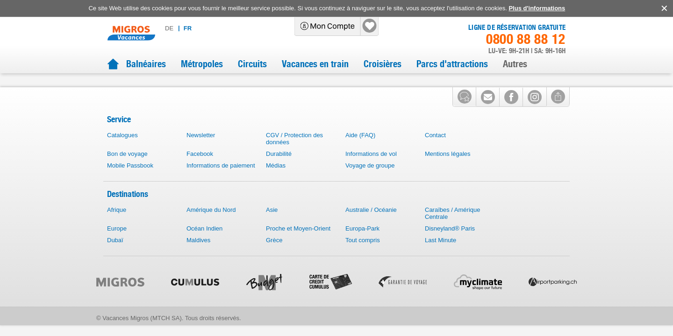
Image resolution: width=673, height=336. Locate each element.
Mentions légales (448, 168)
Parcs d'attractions (452, 64)
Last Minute (440, 254)
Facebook (199, 168)
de (199, 28)
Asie (272, 224)
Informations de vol (371, 168)
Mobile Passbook (130, 179)
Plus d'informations (536, 8)
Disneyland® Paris (450, 242)
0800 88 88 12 (526, 39)
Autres (515, 64)
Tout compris (362, 254)
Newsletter (200, 149)
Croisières (382, 64)
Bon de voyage (127, 168)
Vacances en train (315, 64)
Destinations (127, 208)
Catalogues (122, 149)
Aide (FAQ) (360, 149)
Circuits (252, 64)
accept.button (663, 8)
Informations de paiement (220, 179)
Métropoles (202, 64)
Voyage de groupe (370, 179)
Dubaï (115, 254)
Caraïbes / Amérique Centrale (452, 228)
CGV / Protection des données (294, 153)
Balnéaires (146, 64)
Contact (435, 149)
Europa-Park (362, 242)
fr (218, 28)
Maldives (198, 254)
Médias (276, 179)
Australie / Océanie (371, 224)
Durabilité (279, 168)
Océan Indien (204, 242)
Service (119, 134)
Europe (117, 242)
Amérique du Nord (211, 224)
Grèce (274, 254)
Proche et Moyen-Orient (298, 242)
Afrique (116, 224)
